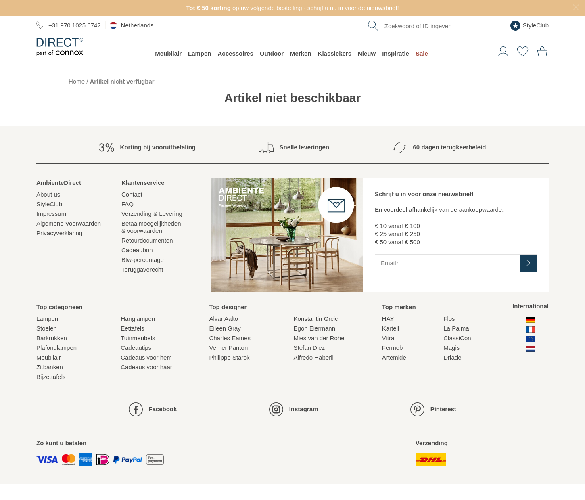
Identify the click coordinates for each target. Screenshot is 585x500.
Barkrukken (51, 353)
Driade (452, 373)
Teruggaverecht (142, 284)
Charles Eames (230, 353)
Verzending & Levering (151, 229)
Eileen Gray (224, 344)
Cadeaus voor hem (146, 373)
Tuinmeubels (138, 353)
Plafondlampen (56, 363)
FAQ (127, 219)
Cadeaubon (137, 265)
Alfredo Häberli (314, 373)
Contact (131, 209)
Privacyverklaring (59, 248)
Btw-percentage (142, 275)
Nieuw (367, 69)
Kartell (390, 344)
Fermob (392, 363)
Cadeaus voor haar (146, 382)
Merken (300, 69)
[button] (500, 66)
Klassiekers (334, 69)
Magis (451, 363)
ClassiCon (457, 353)
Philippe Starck (229, 373)
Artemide (394, 373)
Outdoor (272, 69)
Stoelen (46, 344)
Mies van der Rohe (319, 353)
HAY (388, 334)
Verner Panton (228, 363)
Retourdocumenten (147, 255)
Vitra (388, 353)
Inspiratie (395, 69)
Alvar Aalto (223, 334)
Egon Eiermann (314, 344)
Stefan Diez (309, 363)
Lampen (199, 69)
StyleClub (529, 26)
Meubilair (168, 69)
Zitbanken (49, 382)
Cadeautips (136, 363)
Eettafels (132, 344)
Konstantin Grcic (316, 334)
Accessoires (235, 69)
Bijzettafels (51, 392)
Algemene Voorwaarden (68, 238)
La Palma (456, 344)
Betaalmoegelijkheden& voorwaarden (151, 242)
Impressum (51, 229)
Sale (422, 69)
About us (48, 209)
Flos (449, 334)
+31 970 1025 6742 (68, 25)
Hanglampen (138, 334)
